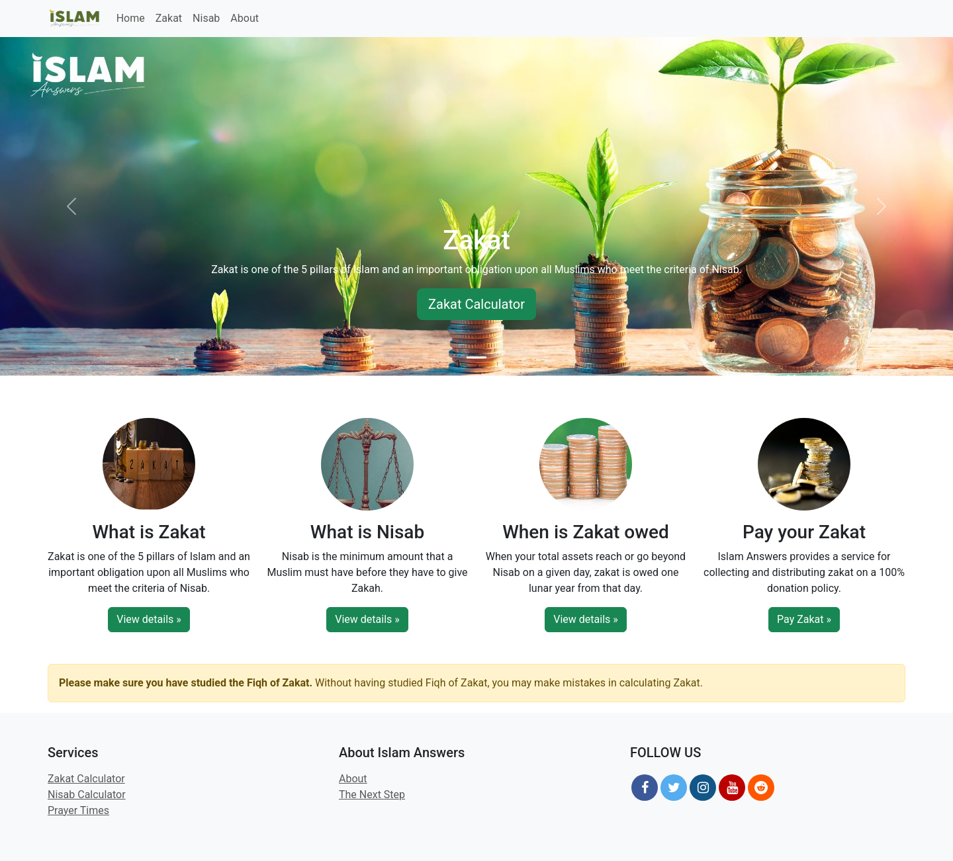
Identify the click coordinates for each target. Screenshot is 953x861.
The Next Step (372, 794)
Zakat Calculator (86, 778)
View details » (148, 619)
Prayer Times (78, 810)
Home (130, 18)
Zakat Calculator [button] (476, 304)
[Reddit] (761, 787)
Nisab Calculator (87, 794)
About (244, 18)
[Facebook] (644, 787)
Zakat (169, 18)
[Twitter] (673, 787)
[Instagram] (703, 787)
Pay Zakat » (804, 619)
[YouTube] (732, 787)
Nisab (206, 18)
